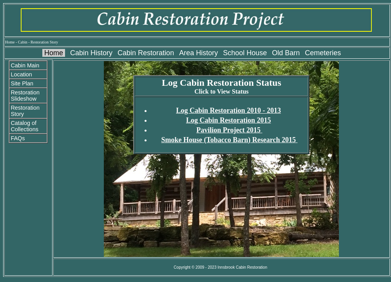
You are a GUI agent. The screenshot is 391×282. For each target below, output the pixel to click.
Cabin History (91, 53)
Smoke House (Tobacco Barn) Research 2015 (229, 140)
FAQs (18, 138)
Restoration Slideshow (25, 95)
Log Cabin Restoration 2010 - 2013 (228, 110)
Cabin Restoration (146, 53)
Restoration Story (44, 42)
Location (21, 74)
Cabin (22, 42)
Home (9, 42)
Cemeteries (323, 53)
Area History (198, 53)
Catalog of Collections (24, 126)
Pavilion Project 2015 (229, 130)
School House (245, 53)
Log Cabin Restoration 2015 (228, 120)
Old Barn (286, 53)
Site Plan (22, 83)
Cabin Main (25, 65)
